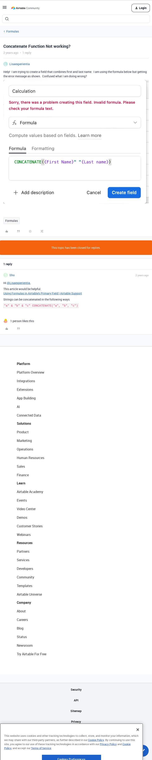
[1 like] (18, 321)
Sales (21, 466)
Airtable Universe (29, 594)
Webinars (24, 534)
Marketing (24, 440)
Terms (76, 732)
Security (76, 690)
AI (18, 406)
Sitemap (76, 711)
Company (24, 602)
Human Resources (30, 457)
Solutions (24, 423)
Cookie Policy (96, 753)
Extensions (25, 389)
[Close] (137, 742)
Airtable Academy (30, 491)
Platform (23, 363)
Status (22, 637)
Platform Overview (30, 372)
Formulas (12, 31)
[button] (4, 9)
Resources (24, 543)
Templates (24, 585)
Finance (23, 475)
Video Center (26, 509)
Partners (23, 551)
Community (25, 577)
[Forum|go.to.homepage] (25, 8)
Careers (22, 619)
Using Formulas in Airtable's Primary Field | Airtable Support (42, 293)
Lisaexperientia (19, 64)
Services (23, 560)
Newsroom (25, 645)
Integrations (26, 381)
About (21, 611)
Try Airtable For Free (31, 654)
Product (23, 432)
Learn (21, 483)
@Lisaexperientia (18, 283)
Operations (25, 449)
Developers (25, 568)
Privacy (76, 722)
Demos (22, 517)
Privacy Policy (108, 757)
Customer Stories (30, 526)
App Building (26, 398)
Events (22, 500)
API (76, 700)
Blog (20, 628)
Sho (12, 275)
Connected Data (29, 415)
